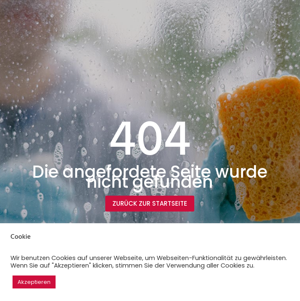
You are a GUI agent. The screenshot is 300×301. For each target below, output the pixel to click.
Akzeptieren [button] (34, 282)
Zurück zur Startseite (149, 203)
